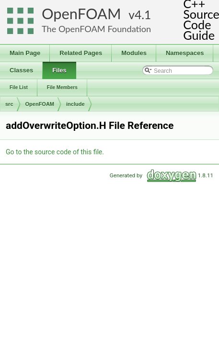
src (9, 104)
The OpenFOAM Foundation (96, 28)
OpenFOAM (81, 14)
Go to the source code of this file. (55, 152)
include (75, 104)
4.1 (143, 15)
